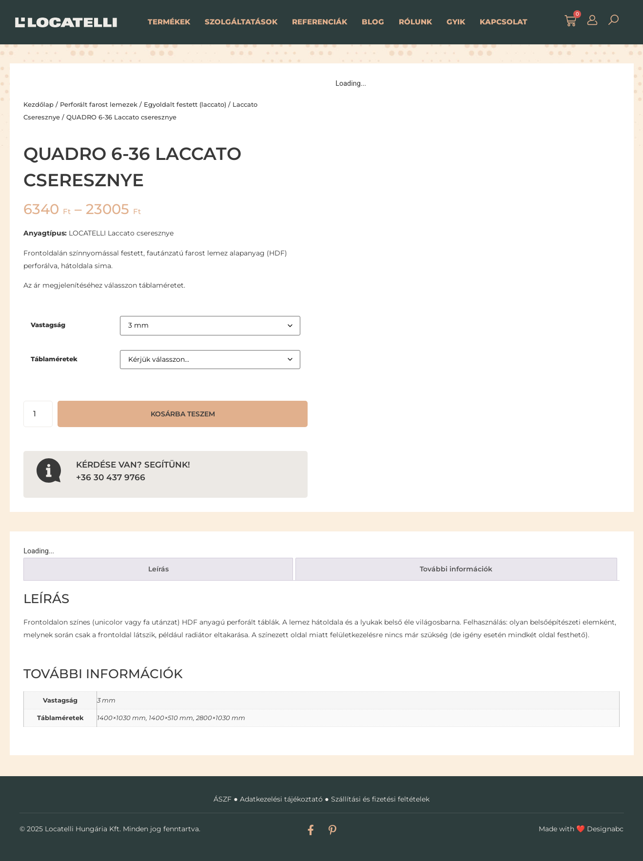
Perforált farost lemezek (98, 104)
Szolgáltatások (241, 21)
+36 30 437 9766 (110, 477)
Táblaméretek (54, 359)
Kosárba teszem (183, 414)
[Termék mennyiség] (38, 414)
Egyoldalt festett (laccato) (185, 104)
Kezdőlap (38, 104)
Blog (373, 21)
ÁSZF (223, 799)
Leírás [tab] (158, 569)
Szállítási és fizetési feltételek (380, 799)
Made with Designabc (581, 828)
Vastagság (48, 325)
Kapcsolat (503, 21)
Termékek (169, 21)
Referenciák (319, 21)
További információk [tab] (456, 569)
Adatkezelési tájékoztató (281, 799)
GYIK (456, 21)
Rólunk (415, 21)
